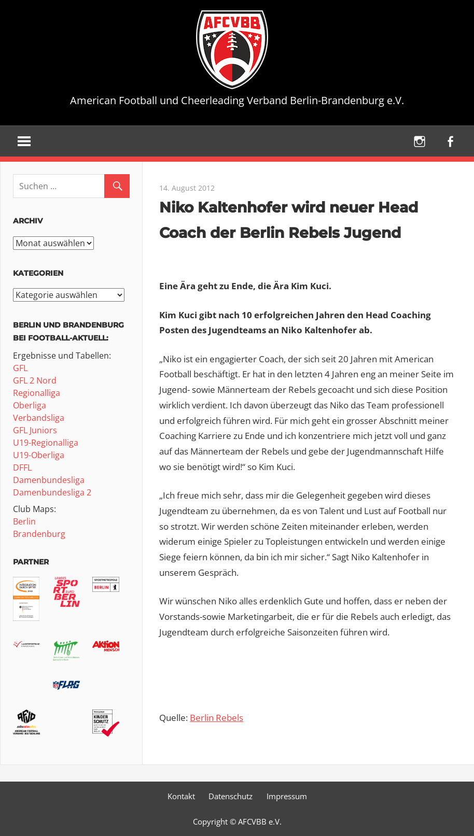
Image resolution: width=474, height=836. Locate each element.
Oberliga (29, 405)
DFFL (22, 467)
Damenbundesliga (49, 480)
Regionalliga (36, 393)
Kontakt (181, 796)
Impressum (287, 796)
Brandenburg (39, 534)
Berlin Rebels (216, 718)
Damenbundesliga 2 (52, 492)
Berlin (24, 521)
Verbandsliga (38, 417)
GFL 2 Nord (35, 380)
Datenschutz (230, 796)
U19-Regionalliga (45, 442)
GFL (20, 368)
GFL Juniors (35, 430)
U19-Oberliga (38, 455)
